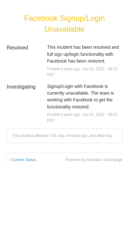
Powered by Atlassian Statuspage (94, 160)
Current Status (21, 160)
